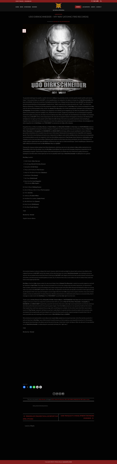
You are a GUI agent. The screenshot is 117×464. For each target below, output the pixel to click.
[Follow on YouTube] (97, 1)
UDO (65, 399)
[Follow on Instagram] (93, 1)
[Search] (100, 1)
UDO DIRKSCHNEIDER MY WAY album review (78, 399)
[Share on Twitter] (57, 393)
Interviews (27, 7)
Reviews (34, 7)
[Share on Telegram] (63, 393)
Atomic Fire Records (59, 399)
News (21, 7)
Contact (98, 7)
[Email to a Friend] (60, 393)
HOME (17, 7)
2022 (52, 399)
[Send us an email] (96, 1)
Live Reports (86, 7)
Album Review (58, 14)
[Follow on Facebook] (91, 1)
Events (93, 7)
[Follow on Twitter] (94, 1)
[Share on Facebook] (54, 393)
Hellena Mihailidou (65, 21)
